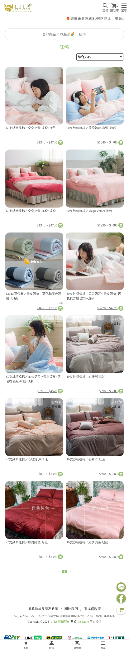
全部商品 (49, 34)
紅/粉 (83, 34)
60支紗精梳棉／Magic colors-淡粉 (89, 211)
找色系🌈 (67, 34)
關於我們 (71, 609)
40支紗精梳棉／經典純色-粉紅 (87, 542)
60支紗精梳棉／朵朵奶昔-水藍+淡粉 (91, 128)
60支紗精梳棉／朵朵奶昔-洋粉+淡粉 (31, 211)
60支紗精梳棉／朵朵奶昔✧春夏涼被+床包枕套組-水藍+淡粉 (33, 379)
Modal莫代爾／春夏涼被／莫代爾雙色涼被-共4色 (33, 296)
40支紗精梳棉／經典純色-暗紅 (27, 542)
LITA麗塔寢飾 (60, 621)
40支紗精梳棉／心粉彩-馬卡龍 (27, 459)
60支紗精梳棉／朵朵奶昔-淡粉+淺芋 (31, 128)
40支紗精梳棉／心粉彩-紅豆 (86, 459)
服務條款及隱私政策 (43, 609)
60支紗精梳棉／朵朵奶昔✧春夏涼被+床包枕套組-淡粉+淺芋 (94, 296)
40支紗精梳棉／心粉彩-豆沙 (86, 376)
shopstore (83, 621)
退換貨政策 (92, 609)
